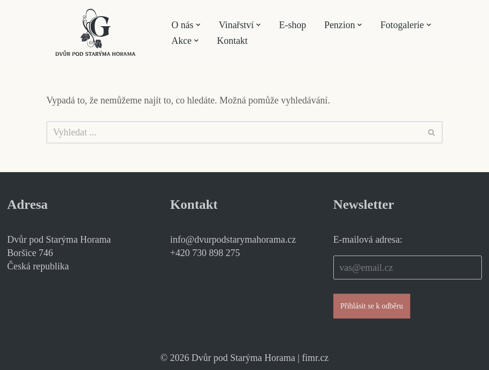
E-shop (292, 25)
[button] (198, 24)
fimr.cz (315, 357)
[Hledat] (233, 132)
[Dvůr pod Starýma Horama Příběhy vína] (95, 32)
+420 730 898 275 (205, 252)
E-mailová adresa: (368, 239)
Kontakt (232, 40)
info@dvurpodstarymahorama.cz (233, 239)
